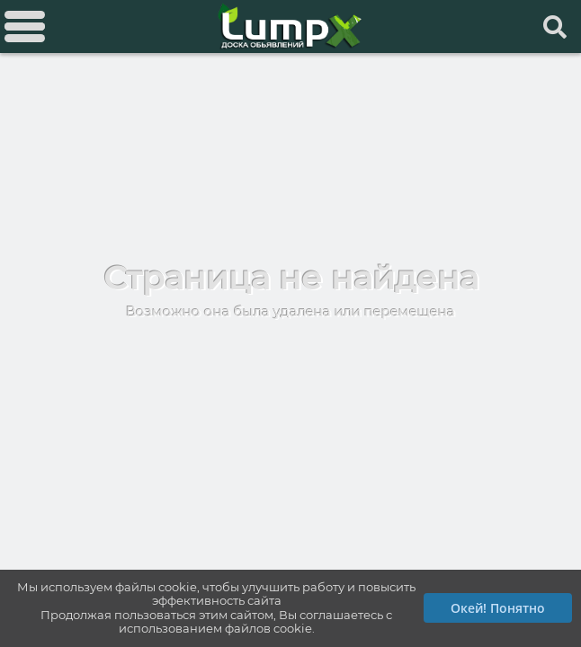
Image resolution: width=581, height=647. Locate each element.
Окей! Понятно (498, 607)
